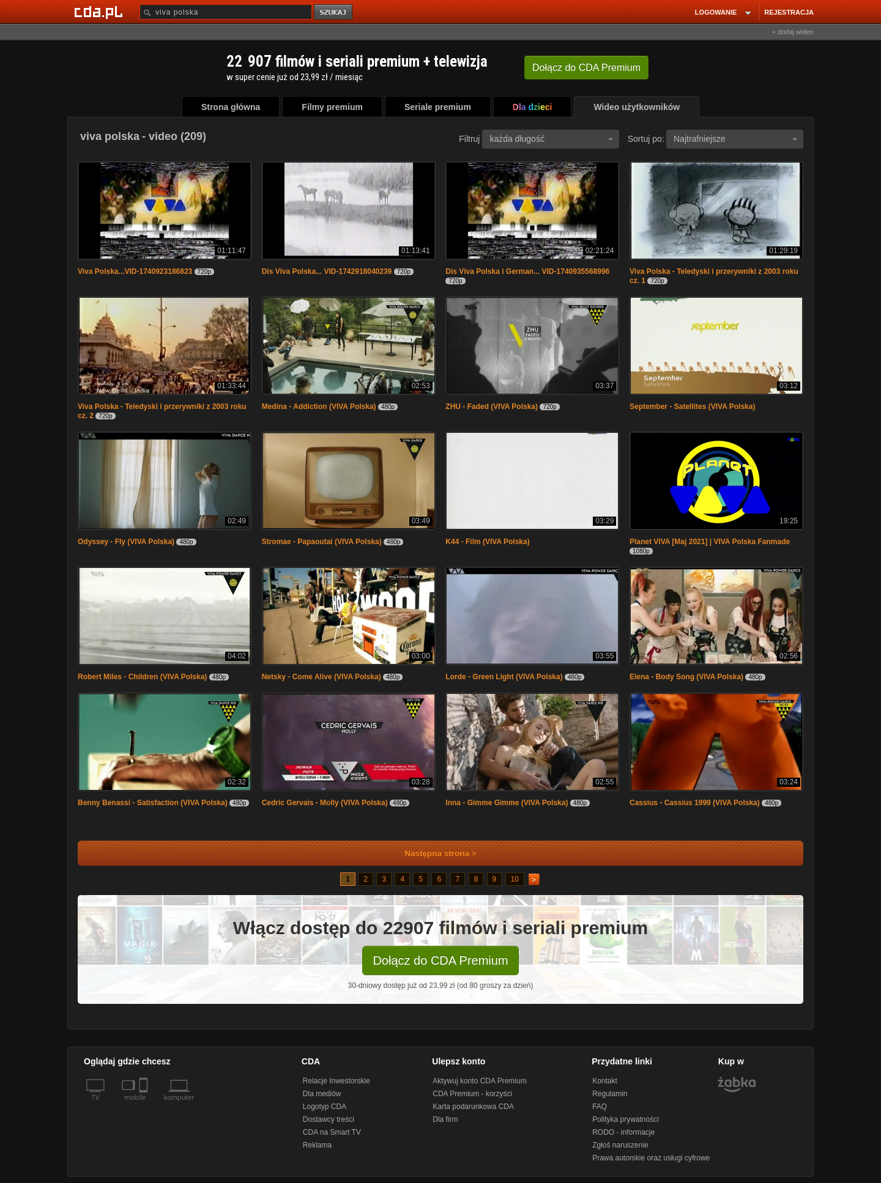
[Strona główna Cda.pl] (100, 11)
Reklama (317, 1145)
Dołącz (586, 67)
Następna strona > (432, 853)
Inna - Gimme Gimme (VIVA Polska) (506, 802)
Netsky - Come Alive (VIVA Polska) (321, 677)
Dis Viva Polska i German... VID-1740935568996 (527, 271)
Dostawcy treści (328, 1119)
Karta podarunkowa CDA (473, 1106)
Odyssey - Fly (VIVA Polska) (126, 541)
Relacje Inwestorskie (336, 1081)
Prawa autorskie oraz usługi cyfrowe (651, 1158)
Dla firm (445, 1119)
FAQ (599, 1106)
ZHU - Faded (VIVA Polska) (491, 406)
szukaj (334, 12)
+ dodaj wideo (793, 31)
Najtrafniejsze (735, 139)
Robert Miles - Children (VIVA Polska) (142, 677)
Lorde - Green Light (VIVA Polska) (503, 677)
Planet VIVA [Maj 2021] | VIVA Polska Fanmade (710, 541)
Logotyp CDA (324, 1106)
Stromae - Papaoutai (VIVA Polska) (322, 541)
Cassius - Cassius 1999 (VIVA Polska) (695, 802)
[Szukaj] (225, 12)
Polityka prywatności (625, 1119)
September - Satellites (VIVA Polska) (692, 406)
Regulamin (609, 1093)
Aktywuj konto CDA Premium (479, 1081)
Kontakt (604, 1081)
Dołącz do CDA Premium (440, 960)
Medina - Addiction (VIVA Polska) (319, 406)
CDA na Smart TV (332, 1132)
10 (515, 879)
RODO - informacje (623, 1132)
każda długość (551, 139)
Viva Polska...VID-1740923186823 (135, 271)
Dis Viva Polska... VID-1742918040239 (327, 271)
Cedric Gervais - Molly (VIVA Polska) (325, 802)
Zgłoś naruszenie (620, 1145)
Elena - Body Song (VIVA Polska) (686, 677)
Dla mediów (322, 1093)
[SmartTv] (144, 1104)
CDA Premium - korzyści (472, 1093)
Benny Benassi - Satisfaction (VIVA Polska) (153, 802)
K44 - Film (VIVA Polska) (487, 541)
